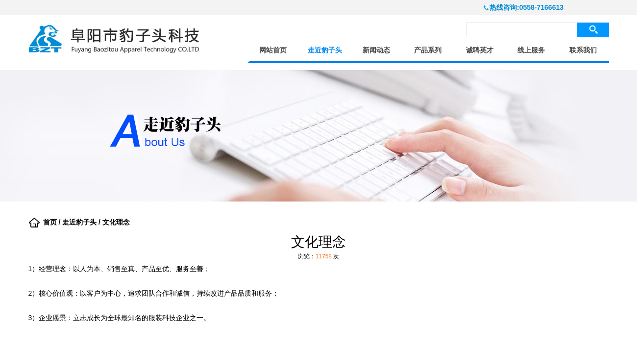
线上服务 (531, 50)
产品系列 (427, 50)
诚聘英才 (479, 50)
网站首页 (273, 50)
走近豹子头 (325, 50)
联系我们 (583, 50)
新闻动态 (376, 50)
